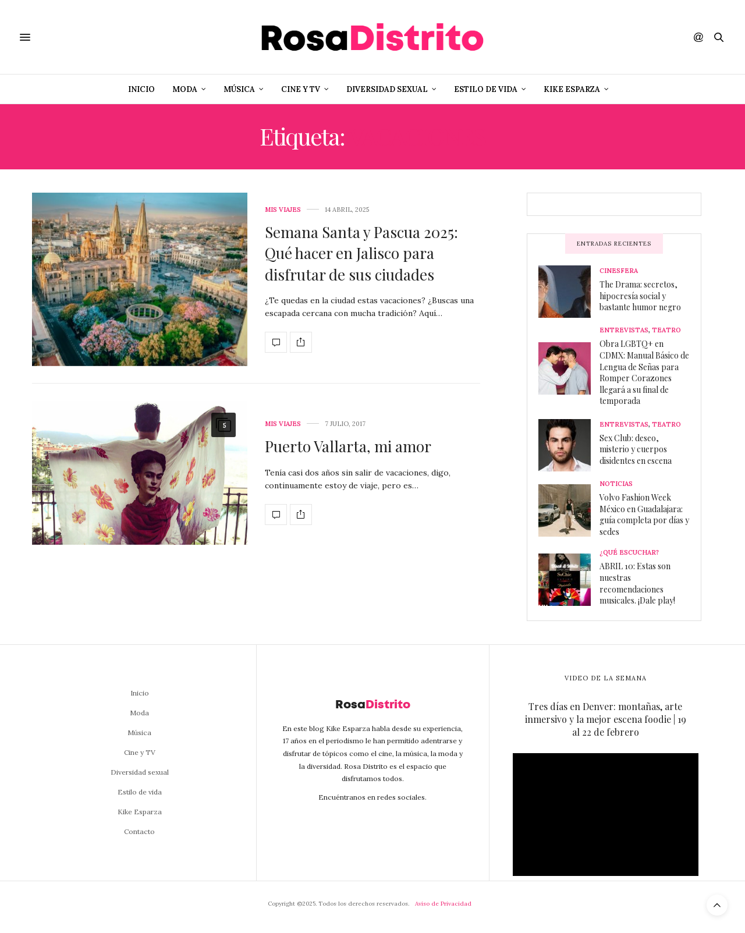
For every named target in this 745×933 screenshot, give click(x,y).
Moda (184, 89)
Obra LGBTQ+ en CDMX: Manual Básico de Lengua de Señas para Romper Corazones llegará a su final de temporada (644, 372)
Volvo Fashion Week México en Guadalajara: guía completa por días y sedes (644, 514)
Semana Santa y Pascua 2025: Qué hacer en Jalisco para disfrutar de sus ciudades (361, 253)
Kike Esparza (572, 89)
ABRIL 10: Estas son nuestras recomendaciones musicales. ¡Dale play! (637, 583)
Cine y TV (300, 89)
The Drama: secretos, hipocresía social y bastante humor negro (640, 296)
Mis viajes (283, 210)
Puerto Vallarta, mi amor (348, 446)
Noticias (616, 484)
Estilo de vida (485, 89)
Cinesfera (618, 271)
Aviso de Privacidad (443, 903)
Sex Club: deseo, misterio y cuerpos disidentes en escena (635, 449)
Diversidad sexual (387, 89)
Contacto (139, 831)
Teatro (666, 330)
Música (239, 89)
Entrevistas (623, 330)
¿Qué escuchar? (629, 552)
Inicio (141, 89)
